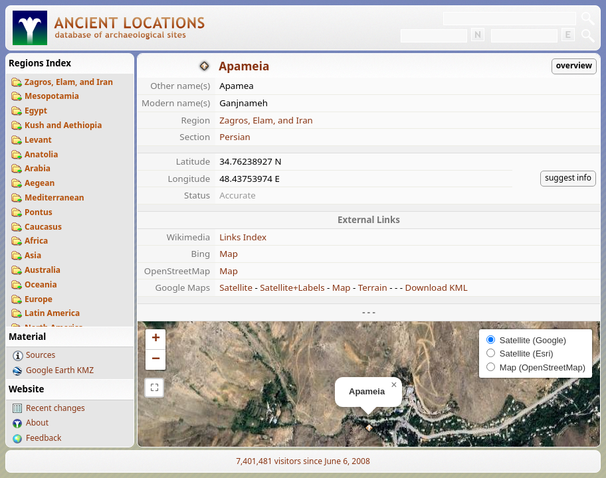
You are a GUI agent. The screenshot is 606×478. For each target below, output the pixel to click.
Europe (38, 299)
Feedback (43, 437)
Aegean (39, 183)
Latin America (52, 313)
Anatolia (41, 154)
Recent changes (55, 408)
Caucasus (43, 226)
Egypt (36, 110)
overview (574, 65)
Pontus (38, 212)
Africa (36, 240)
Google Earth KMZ (60, 370)
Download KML (436, 287)
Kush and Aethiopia (63, 125)
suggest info (568, 177)
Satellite (235, 287)
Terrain (372, 287)
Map (228, 254)
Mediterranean (54, 197)
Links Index (242, 237)
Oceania (41, 284)
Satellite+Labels (292, 287)
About (37, 422)
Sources (40, 354)
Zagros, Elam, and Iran (69, 82)
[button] (369, 428)
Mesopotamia (52, 96)
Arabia (37, 168)
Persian (235, 137)
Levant (38, 139)
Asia (33, 255)
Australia (42, 270)
